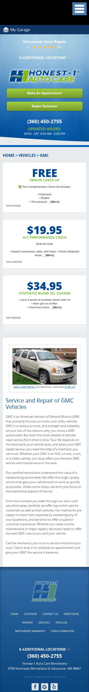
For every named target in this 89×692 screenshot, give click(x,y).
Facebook (35, 686)
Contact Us (50, 614)
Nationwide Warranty (30, 631)
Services (44, 622)
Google (44, 686)
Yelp (54, 686)
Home (8, 155)
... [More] (53, 202)
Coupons (30, 614)
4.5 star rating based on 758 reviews (45, 677)
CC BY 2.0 (70, 386)
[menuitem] (14, 614)
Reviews (27, 622)
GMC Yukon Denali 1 (25, 386)
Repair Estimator (45, 106)
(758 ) (59, 47)
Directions (71, 614)
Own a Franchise (62, 631)
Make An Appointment (44, 93)
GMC (44, 155)
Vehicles (27, 155)
